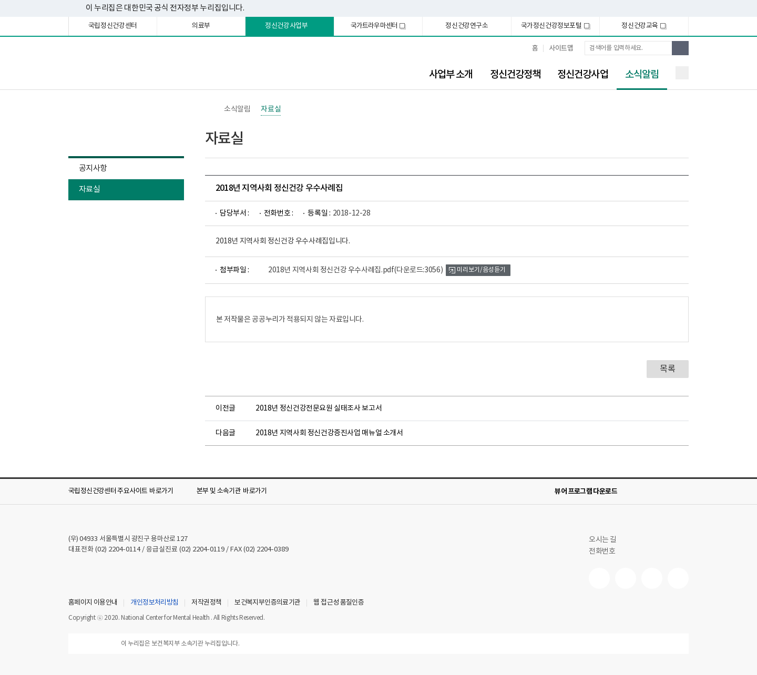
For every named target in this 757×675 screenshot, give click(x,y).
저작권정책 (206, 603)
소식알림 (638, 74)
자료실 (89, 189)
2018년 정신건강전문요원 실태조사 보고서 (318, 408)
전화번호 (602, 551)
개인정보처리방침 (154, 603)
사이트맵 (561, 49)
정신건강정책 (515, 74)
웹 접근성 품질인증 (338, 603)
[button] (128, 491)
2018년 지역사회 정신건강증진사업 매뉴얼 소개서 (329, 433)
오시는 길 (608, 540)
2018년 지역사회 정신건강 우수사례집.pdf (355, 270)
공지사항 (93, 168)
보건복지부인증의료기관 (267, 603)
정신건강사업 (582, 74)
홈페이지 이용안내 (92, 603)
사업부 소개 (451, 74)
